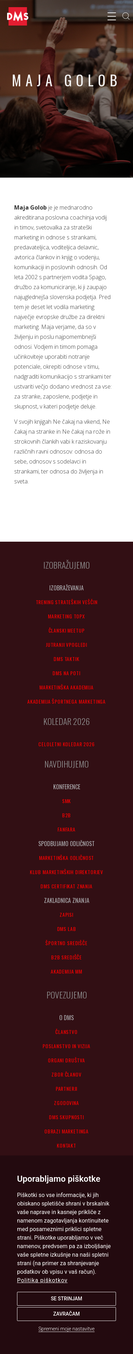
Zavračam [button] (66, 1314)
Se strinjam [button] (66, 1298)
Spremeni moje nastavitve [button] (66, 1329)
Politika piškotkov (42, 1280)
